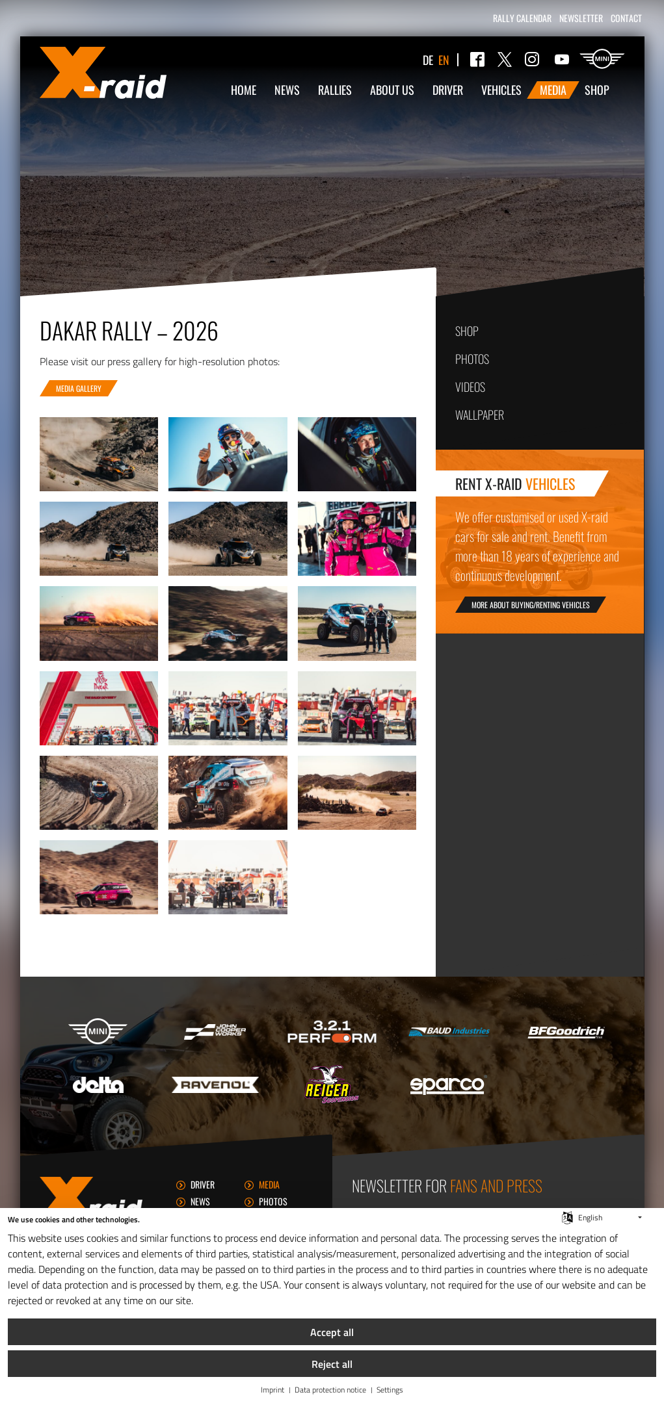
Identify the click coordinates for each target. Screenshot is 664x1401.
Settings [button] (390, 1390)
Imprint (272, 1390)
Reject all (332, 1364)
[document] (332, 1263)
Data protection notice (330, 1390)
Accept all (332, 1332)
